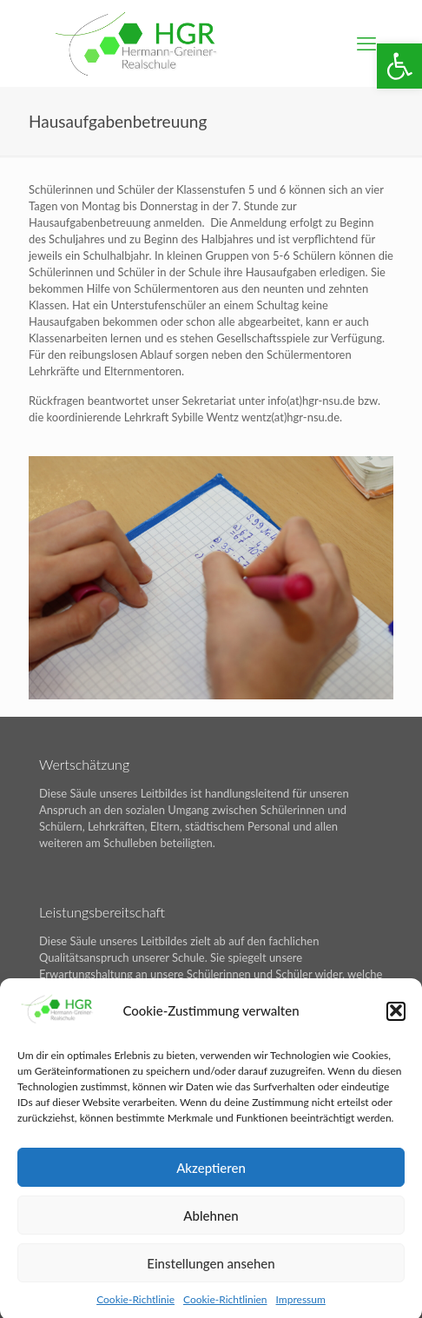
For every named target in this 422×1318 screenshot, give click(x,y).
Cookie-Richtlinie (135, 1308)
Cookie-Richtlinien (225, 1308)
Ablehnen (210, 1223)
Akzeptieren (211, 1175)
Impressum (301, 1308)
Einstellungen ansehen (210, 1271)
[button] (399, 66)
